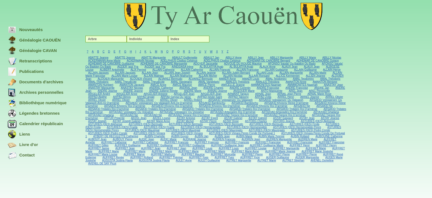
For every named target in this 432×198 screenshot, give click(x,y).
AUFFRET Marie (316, 148)
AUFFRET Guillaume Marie (267, 145)
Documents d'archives (35, 82)
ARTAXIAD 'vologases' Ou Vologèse (131, 112)
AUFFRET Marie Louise (102, 154)
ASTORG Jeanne (284, 121)
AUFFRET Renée (113, 157)
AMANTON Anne (296, 81)
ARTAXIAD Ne (129, 115)
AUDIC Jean (146, 139)
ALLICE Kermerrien (288, 75)
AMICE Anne (158, 84)
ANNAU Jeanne (217, 90)
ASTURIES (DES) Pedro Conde (310, 130)
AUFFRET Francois (237, 142)
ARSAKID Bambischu (212, 103)
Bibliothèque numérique (37, 103)
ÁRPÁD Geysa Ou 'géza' (176, 96)
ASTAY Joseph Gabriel (127, 121)
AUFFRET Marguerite (286, 148)
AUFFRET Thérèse (171, 157)
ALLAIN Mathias (154, 75)
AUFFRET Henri (300, 145)
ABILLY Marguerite (281, 57)
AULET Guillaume (209, 160)
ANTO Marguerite (271, 90)
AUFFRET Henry (326, 145)
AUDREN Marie (307, 139)
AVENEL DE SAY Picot (102, 163)
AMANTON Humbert (100, 84)
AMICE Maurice (182, 84)
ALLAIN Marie (317, 72)
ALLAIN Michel (208, 75)
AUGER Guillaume (277, 157)
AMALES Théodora (237, 81)
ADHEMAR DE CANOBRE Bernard (268, 60)
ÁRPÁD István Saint (209, 96)
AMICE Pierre (206, 84)
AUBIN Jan (201, 136)
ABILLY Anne (233, 57)
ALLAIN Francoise (247, 69)
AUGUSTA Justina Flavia (117, 160)
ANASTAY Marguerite (101, 87)
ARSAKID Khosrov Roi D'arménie (124, 106)
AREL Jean (296, 90)
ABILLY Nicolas (331, 57)
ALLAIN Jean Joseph (177, 72)
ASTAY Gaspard (283, 118)
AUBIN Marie (244, 136)
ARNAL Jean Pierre (289, 93)
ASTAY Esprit (209, 118)
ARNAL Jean (263, 93)
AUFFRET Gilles (98, 145)
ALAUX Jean (290, 66)
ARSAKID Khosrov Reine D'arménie (286, 103)
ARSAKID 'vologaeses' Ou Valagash (230, 99)
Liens (19, 134)
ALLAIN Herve (332, 69)
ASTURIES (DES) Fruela (122, 127)
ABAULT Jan (211, 57)
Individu (135, 39)
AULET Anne (184, 160)
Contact (21, 155)
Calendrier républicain (35, 124)
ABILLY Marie (307, 57)
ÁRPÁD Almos (122, 96)
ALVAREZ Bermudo (170, 78)
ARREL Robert (193, 99)
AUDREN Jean (251, 139)
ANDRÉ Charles (213, 87)
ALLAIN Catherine (163, 69)
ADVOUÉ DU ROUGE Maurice (243, 63)
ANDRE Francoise (268, 87)
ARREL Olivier (334, 96)
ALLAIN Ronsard (259, 75)
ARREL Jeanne (309, 96)
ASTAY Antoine (186, 118)
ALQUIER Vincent (141, 78)
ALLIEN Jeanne (315, 75)
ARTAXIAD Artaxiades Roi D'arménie (232, 112)
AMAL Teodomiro (276, 78)
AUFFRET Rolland (141, 157)
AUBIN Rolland (300, 136)
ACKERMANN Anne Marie (104, 60)
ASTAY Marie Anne (158, 121)
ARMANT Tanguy (238, 93)
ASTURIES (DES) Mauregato (225, 130)
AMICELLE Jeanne (233, 84)
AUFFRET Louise (255, 148)
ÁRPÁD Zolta (263, 96)
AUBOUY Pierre (123, 139)
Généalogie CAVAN (32, 50)
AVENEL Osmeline (321, 160)
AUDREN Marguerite (279, 139)
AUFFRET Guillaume (128, 145)
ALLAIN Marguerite (291, 72)
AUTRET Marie (266, 160)
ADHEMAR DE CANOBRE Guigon (317, 60)
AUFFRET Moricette (223, 154)
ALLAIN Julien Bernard (236, 72)
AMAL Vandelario (181, 81)
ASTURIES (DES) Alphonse (318, 121)
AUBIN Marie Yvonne (271, 136)
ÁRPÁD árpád (145, 96)
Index (175, 39)
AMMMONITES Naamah (266, 84)
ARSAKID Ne (302, 106)
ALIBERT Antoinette (112, 69)
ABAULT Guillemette (184, 57)
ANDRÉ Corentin (239, 87)
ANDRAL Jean (188, 87)
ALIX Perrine (138, 69)
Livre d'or (23, 145)
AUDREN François (223, 139)
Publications (26, 71)
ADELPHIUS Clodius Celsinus (178, 60)
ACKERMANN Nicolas (140, 60)
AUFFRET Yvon (250, 157)
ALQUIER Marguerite (110, 78)
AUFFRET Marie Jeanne (280, 151)
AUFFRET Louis (202, 148)
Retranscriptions (30, 61)
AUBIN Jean (222, 136)
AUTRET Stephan (293, 160)
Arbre (92, 39)
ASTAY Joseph (97, 121)
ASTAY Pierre (208, 121)
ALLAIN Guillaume (276, 69)
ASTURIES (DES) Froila (304, 124)
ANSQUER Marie (244, 90)
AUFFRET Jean (125, 148)
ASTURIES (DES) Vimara (149, 133)
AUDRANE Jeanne (194, 139)
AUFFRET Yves (198, 157)
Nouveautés (25, 30)
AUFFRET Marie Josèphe (317, 151)
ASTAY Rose (231, 121)
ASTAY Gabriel (233, 118)
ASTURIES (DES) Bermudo (146, 124)
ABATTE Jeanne (98, 57)
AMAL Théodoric (330, 78)
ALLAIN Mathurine (181, 75)
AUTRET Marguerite (238, 160)
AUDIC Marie (168, 139)
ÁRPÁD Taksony (238, 96)
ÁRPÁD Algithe (97, 96)
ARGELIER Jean (184, 93)
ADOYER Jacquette (205, 63)
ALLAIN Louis (264, 72)
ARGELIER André (99, 93)
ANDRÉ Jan (321, 87)
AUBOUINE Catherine (328, 136)
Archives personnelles (35, 92)
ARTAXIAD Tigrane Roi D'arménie (189, 115)
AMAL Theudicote (126, 81)
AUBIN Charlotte (155, 136)
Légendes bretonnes (34, 113)
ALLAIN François (219, 69)
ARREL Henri (285, 96)
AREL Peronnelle (319, 90)
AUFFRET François (176, 142)
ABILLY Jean (256, 57)
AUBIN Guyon (179, 136)
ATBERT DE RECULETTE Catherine (115, 136)
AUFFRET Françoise (268, 142)
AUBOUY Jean (97, 139)
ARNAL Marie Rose (319, 93)
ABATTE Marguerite (153, 57)
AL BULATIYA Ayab (211, 66)
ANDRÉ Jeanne (107, 90)
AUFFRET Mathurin (163, 154)
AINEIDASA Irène (182, 66)
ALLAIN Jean (150, 72)
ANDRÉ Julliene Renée (163, 90)
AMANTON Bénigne (325, 81)
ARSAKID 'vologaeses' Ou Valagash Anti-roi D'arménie (159, 103)
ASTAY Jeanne (330, 118)
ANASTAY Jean (333, 84)
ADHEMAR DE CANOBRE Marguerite (164, 63)
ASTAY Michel (185, 121)
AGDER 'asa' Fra (127, 66)
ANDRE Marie (192, 90)
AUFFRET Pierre (252, 154)
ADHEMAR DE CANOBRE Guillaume (111, 63)
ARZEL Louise (161, 118)
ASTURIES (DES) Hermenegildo (201, 127)
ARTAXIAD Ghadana (326, 112)
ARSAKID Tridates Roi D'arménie (108, 109)
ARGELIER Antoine (156, 93)
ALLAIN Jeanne (206, 72)
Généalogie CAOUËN (34, 40)
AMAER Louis (250, 78)
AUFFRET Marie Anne (245, 151)
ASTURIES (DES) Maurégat (142, 130)
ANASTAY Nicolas (132, 87)
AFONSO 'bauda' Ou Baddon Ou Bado (291, 63)
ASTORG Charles (256, 121)
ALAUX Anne (268, 66)
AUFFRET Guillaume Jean (227, 145)
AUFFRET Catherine (113, 142)
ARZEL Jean (138, 118)
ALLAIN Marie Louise (124, 75)
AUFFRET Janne (98, 148)
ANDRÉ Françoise (296, 87)
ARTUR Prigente (114, 118)
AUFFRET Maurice (192, 154)
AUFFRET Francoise (300, 142)
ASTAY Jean (307, 118)
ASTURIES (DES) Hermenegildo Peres (297, 127)
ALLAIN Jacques (98, 72)
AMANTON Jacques (132, 84)
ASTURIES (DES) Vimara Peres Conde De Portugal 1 (242, 133)
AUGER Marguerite (307, 157)
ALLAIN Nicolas (232, 75)
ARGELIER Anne (126, 93)
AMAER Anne (227, 78)
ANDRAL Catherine (161, 87)
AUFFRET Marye (134, 154)
